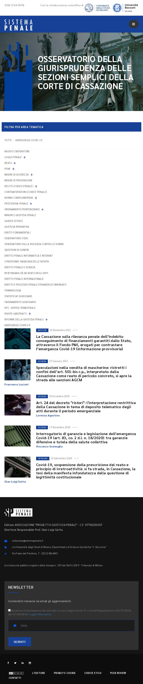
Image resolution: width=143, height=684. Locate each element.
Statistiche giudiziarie (18, 296)
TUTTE (8, 140)
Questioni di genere (16, 249)
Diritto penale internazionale (24, 278)
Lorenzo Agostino (48, 415)
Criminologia (12, 290)
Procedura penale (16, 203)
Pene (7, 168)
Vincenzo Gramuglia (49, 446)
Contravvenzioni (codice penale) (25, 191)
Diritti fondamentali (17, 232)
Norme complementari (18, 197)
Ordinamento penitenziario (22, 209)
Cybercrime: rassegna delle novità (26, 261)
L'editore (38, 672)
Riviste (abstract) (15, 313)
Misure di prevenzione (18, 180)
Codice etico (93, 672)
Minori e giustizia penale (20, 215)
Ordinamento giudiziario (20, 302)
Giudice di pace (13, 220)
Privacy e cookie (65, 672)
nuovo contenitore (17, 151)
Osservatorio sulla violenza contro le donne (34, 244)
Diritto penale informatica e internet (28, 255)
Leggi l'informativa (40, 614)
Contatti (15, 677)
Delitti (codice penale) (18, 186)
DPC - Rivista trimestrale (20, 307)
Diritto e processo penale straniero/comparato (35, 284)
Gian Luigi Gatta (15, 481)
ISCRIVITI (20, 641)
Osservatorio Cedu (16, 238)
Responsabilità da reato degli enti (26, 273)
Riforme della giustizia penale (24, 319)
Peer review (118, 672)
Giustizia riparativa (16, 226)
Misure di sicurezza (16, 174)
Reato (8, 162)
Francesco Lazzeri (16, 384)
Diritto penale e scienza (19, 267)
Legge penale (13, 157)
